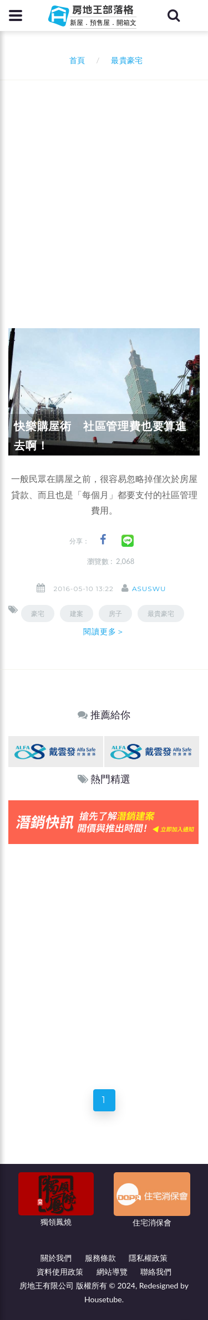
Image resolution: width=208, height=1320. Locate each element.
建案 (76, 613)
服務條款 (100, 1257)
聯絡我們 (155, 1271)
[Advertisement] (104, 189)
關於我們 (56, 1257)
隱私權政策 (148, 1257)
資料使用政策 (60, 1271)
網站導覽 (112, 1271)
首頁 (75, 60)
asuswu (149, 588)
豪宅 (37, 613)
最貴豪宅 (161, 613)
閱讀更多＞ (104, 631)
